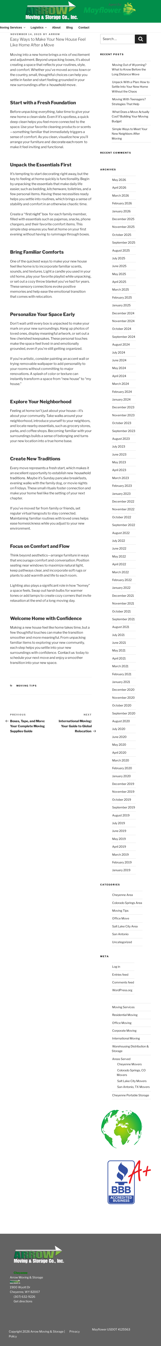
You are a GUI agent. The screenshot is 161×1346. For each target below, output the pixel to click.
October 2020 (121, 705)
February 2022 (122, 580)
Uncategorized (122, 942)
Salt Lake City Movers (132, 1081)
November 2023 (123, 415)
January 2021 (121, 682)
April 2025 (119, 281)
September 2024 (123, 336)
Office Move (120, 918)
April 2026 (119, 187)
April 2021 (119, 658)
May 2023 (119, 462)
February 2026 (122, 203)
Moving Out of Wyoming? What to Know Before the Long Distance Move (129, 69)
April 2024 (119, 376)
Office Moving (121, 1023)
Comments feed (123, 982)
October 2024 (121, 328)
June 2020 (119, 737)
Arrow (54, 34)
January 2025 (121, 305)
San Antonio (120, 934)
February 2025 (122, 297)
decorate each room (67, 142)
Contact (83, 27)
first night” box (36, 214)
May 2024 (119, 368)
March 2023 (120, 478)
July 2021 (118, 635)
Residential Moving (125, 1015)
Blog (69, 27)
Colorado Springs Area (127, 903)
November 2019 (123, 791)
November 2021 (123, 603)
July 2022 (118, 540)
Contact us (66, 653)
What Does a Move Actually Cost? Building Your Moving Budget (130, 116)
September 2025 (123, 242)
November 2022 (123, 509)
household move (62, 85)
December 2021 (123, 595)
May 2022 (119, 556)
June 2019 (119, 831)
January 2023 (121, 493)
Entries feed (120, 974)
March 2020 (120, 760)
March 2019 (120, 854)
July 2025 (118, 258)
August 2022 (121, 533)
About (56, 27)
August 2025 (121, 250)
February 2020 (122, 768)
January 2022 (121, 587)
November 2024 (123, 321)
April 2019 (119, 846)
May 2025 (119, 274)
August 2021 (120, 627)
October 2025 (121, 234)
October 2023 (121, 423)
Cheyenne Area (122, 895)
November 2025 (123, 226)
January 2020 (121, 776)
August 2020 (121, 721)
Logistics (39, 27)
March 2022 (120, 572)
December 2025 (123, 219)
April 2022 (119, 564)
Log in (116, 966)
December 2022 (123, 501)
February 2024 (122, 391)
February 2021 (121, 674)
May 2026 (119, 179)
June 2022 (119, 548)
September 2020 (123, 713)
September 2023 (123, 431)
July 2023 (118, 446)
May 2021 (119, 650)
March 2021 (120, 666)
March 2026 (120, 195)
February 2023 (122, 485)
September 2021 (123, 619)
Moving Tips (26, 685)
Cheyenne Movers (129, 1064)
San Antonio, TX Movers (133, 1087)
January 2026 (121, 211)
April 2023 (119, 470)
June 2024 (119, 360)
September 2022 (123, 525)
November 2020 (123, 697)
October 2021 (121, 611)
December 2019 (123, 784)
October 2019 (121, 799)
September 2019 (123, 807)
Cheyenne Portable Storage (130, 1095)
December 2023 (123, 407)
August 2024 (121, 344)
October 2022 (121, 517)
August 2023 (121, 438)
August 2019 (121, 815)
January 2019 (121, 870)
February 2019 (122, 862)
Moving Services (123, 1007)
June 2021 (119, 642)
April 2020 (119, 752)
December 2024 (123, 313)
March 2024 (120, 383)
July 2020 (118, 729)
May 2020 (119, 744)
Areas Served (121, 1059)
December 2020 (123, 689)
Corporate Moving (124, 1030)
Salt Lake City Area (125, 926)
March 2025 (120, 289)
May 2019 (119, 839)
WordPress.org (122, 990)
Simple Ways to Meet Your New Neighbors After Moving (129, 133)
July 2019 (118, 823)
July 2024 (118, 352)
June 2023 (119, 454)
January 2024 (121, 399)
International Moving (126, 1038)
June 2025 (119, 266)
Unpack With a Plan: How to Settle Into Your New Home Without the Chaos (130, 86)
